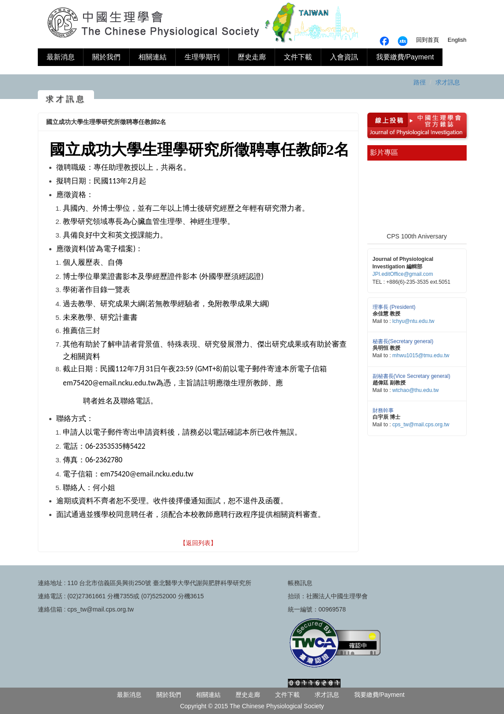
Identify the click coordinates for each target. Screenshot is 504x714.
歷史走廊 (252, 57)
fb (402, 41)
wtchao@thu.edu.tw (415, 390)
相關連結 (152, 57)
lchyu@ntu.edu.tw (413, 321)
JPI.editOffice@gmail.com (403, 274)
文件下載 (298, 57)
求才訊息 (447, 82)
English (457, 40)
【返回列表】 (198, 542)
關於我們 (106, 57)
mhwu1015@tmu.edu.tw (421, 355)
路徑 (419, 82)
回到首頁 (427, 40)
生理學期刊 (202, 57)
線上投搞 (386, 119)
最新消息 (61, 57)
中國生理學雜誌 (436, 119)
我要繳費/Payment (405, 57)
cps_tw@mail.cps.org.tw (421, 424)
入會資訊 (344, 57)
